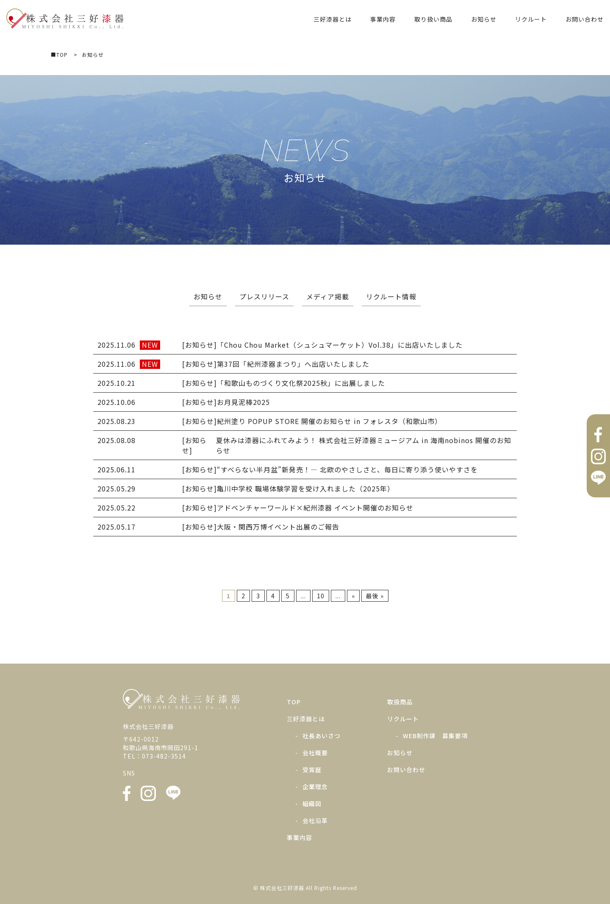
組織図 (312, 803)
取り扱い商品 (433, 19)
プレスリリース (264, 296)
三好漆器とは (332, 19)
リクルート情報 (391, 296)
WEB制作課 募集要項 (435, 735)
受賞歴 (312, 769)
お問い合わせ (585, 19)
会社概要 (315, 752)
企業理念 (315, 786)
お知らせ (483, 19)
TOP (294, 702)
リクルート (531, 19)
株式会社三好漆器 (65, 18)
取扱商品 (400, 702)
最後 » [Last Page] (375, 596)
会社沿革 (315, 820)
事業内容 (383, 19)
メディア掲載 (327, 296)
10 (320, 596)
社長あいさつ (321, 735)
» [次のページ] (353, 596)
